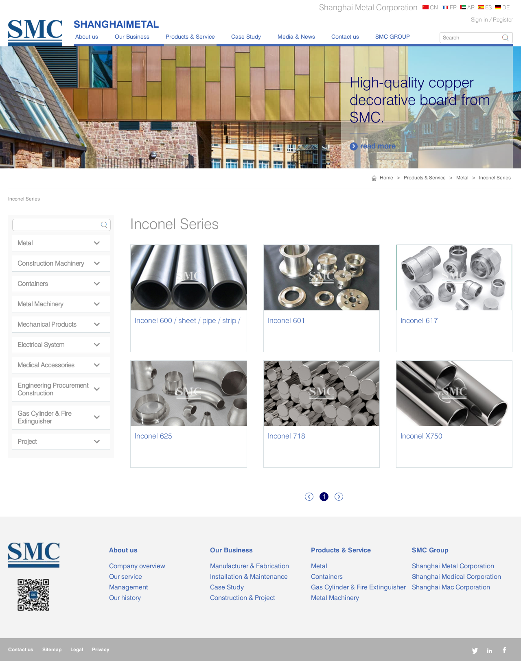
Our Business (132, 36)
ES (488, 7)
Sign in (479, 19)
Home (386, 178)
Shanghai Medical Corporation (456, 576)
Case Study (246, 36)
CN (434, 7)
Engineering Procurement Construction (58, 389)
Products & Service (190, 36)
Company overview (137, 566)
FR (453, 7)
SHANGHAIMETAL (116, 24)
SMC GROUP (392, 36)
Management (128, 587)
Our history (125, 598)
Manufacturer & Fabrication (249, 566)
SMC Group (430, 550)
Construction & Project (242, 598)
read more (373, 146)
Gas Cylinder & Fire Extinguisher (58, 417)
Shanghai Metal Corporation (453, 566)
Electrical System (58, 345)
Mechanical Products (58, 324)
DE (506, 7)
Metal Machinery (58, 304)
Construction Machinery (58, 263)
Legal (76, 649)
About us (86, 36)
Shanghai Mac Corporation (451, 587)
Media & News (296, 36)
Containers (58, 284)
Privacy (100, 649)
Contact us (345, 36)
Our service (125, 576)
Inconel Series (495, 178)
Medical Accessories (58, 365)
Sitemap (51, 649)
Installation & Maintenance (249, 576)
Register (503, 19)
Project (58, 441)
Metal (462, 178)
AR (471, 7)
